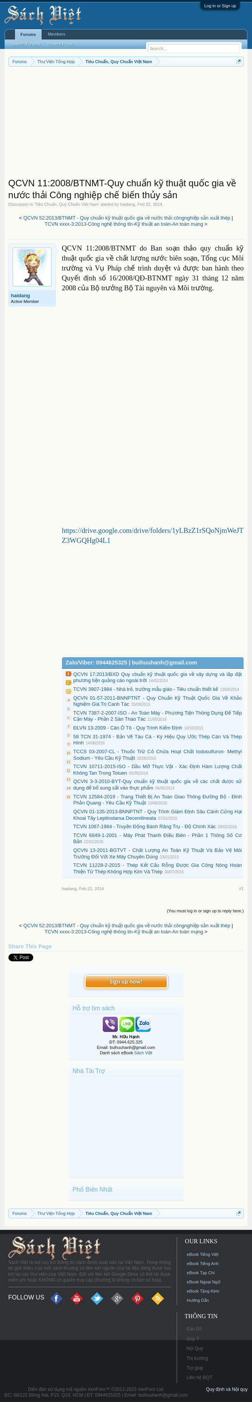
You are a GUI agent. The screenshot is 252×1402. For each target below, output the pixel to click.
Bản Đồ (194, 1329)
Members (56, 34)
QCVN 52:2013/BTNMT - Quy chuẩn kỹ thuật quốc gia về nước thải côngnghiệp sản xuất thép (126, 218)
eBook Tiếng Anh (203, 1263)
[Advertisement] (126, 123)
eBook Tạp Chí (201, 1272)
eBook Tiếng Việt (203, 1254)
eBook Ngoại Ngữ (203, 1282)
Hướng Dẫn (198, 1300)
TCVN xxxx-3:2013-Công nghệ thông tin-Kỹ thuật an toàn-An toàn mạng (124, 224)
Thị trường (197, 1358)
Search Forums (25, 44)
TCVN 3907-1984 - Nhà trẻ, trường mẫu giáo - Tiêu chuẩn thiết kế (145, 689)
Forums (28, 34)
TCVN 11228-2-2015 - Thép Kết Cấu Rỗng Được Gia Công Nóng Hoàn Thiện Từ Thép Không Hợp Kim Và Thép (157, 868)
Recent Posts (60, 44)
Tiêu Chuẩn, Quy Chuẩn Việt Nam (67, 204)
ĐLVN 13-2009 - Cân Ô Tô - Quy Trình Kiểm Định (127, 728)
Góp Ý (193, 1339)
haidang (127, 204)
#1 (241, 888)
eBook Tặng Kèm (203, 1291)
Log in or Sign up (220, 5)
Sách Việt (143, 1052)
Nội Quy (195, 1348)
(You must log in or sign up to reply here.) (205, 911)
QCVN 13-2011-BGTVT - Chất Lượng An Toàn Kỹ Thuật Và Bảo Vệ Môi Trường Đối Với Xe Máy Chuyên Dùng (157, 853)
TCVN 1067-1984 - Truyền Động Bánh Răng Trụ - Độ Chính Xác (144, 826)
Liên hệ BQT (200, 1377)
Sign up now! (125, 981)
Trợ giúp (195, 1368)
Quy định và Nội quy (227, 1389)
